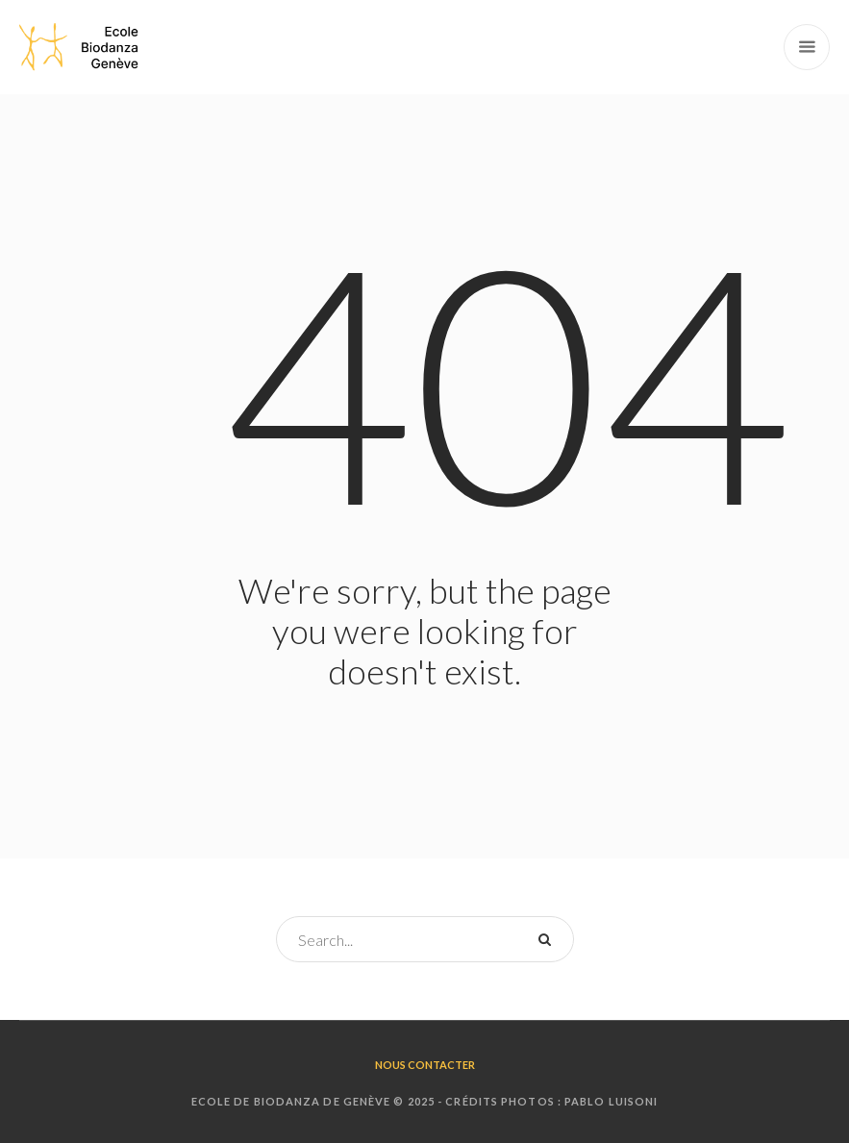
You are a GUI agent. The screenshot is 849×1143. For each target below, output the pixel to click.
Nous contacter (425, 1064)
